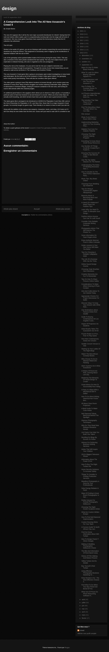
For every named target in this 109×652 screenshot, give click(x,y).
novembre (85, 59)
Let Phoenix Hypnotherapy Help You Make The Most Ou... (90, 95)
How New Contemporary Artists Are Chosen (90, 340)
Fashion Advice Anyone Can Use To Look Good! (90, 217)
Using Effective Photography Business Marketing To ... (90, 573)
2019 (82, 34)
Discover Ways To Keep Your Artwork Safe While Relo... (90, 305)
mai (83, 609)
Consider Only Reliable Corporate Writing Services (89, 223)
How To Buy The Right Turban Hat (89, 465)
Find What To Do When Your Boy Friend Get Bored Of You (89, 587)
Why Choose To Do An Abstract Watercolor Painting (89, 361)
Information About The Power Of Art (89, 460)
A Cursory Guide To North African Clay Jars (90, 528)
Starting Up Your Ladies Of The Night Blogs (90, 350)
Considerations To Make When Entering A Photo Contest (90, 286)
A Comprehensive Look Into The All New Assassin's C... (89, 81)
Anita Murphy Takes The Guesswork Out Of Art (90, 330)
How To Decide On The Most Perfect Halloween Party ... (90, 174)
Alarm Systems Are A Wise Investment (90, 367)
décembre (85, 55)
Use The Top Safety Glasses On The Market (90, 161)
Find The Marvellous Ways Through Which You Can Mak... (90, 109)
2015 (82, 47)
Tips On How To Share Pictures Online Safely (90, 280)
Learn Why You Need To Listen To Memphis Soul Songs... (90, 211)
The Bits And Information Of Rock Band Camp (90, 552)
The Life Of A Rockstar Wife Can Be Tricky (89, 260)
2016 (82, 43)
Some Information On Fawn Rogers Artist (89, 236)
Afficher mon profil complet (86, 633)
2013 (82, 53)
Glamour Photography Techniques (89, 421)
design (9, 8)
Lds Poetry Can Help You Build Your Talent (90, 433)
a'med (82, 630)
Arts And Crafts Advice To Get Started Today (90, 292)
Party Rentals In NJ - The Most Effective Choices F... (90, 580)
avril (83, 612)
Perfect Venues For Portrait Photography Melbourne (89, 502)
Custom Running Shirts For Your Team (89, 523)
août (83, 599)
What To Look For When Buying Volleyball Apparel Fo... (90, 74)
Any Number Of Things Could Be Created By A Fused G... (90, 148)
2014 (82, 50)
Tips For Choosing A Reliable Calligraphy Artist (89, 254)
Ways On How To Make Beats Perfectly (89, 68)
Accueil (37, 209)
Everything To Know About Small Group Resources (90, 142)
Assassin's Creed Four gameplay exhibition (43, 128)
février (84, 618)
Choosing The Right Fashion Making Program (88, 136)
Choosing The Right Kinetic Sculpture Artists (90, 508)
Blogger (67, 647)
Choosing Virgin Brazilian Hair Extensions (90, 270)
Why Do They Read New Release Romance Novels (90, 427)
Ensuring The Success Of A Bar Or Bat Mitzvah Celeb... (90, 155)
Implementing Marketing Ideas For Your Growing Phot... (90, 124)
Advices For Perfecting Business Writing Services (89, 444)
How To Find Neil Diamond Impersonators (90, 518)
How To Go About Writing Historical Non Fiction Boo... (90, 398)
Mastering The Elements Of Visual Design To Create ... (90, 380)
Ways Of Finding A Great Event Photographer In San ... (90, 495)
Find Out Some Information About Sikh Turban (90, 534)
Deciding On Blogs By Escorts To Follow (89, 438)
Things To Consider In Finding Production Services (89, 476)
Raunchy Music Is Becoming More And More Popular (89, 197)
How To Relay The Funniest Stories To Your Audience (89, 88)
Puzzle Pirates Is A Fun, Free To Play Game (89, 335)
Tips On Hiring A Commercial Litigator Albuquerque (89, 191)
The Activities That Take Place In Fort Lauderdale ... (89, 102)
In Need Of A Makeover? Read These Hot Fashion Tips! (90, 204)
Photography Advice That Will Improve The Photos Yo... (90, 230)
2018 (82, 37)
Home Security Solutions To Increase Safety (90, 470)
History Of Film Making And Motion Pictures (89, 557)
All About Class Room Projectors (89, 404)
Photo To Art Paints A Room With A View (88, 118)
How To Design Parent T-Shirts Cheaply (90, 540)
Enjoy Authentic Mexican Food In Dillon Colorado (90, 241)
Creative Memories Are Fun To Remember (89, 275)
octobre (85, 62)
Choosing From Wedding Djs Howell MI (90, 185)
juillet (84, 602)
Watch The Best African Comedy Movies (89, 355)
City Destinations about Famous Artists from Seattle (89, 312)
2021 (82, 31)
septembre (86, 65)
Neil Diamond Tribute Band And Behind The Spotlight (90, 415)
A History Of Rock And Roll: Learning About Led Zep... (89, 373)
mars (84, 615)
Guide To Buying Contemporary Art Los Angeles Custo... (90, 319)
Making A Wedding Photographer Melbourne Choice (88, 546)
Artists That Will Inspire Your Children (89, 450)
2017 (82, 40)
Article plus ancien (63, 209)
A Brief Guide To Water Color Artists (89, 409)
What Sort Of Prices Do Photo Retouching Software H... (89, 594)
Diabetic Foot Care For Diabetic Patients (89, 130)
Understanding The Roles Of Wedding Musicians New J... (90, 167)
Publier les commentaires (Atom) (41, 215)
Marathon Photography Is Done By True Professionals (90, 483)
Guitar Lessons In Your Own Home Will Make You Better (89, 247)
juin (83, 606)
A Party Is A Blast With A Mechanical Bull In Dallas (89, 391)
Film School (85, 114)
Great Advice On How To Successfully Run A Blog (90, 385)
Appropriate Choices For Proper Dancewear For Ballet (90, 298)
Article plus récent (11, 209)
